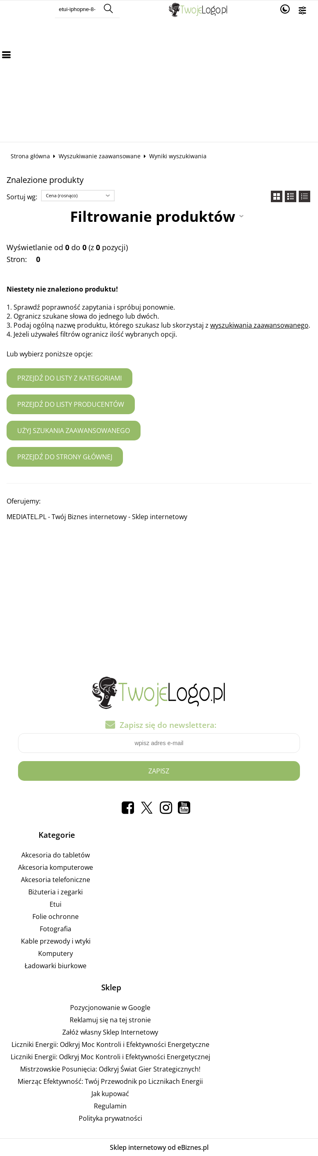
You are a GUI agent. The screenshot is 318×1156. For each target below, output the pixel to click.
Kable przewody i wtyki (56, 941)
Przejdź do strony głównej (64, 456)
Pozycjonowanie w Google (110, 1007)
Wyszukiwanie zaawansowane (100, 156)
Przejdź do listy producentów (70, 404)
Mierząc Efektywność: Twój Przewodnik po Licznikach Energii (110, 1081)
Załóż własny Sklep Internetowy (110, 1032)
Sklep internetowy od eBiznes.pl (159, 1147)
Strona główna (30, 156)
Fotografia (55, 928)
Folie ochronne (55, 916)
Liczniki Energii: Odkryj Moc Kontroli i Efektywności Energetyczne (110, 1044)
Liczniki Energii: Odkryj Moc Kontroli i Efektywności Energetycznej (110, 1056)
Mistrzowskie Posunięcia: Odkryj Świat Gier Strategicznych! (110, 1069)
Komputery (55, 953)
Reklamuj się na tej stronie (110, 1019)
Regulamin (110, 1105)
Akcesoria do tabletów (55, 855)
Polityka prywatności (110, 1118)
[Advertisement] (159, 80)
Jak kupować (110, 1093)
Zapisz (158, 770)
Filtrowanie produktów (152, 216)
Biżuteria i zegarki (55, 891)
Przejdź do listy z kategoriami (69, 378)
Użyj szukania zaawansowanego (73, 430)
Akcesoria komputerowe (55, 867)
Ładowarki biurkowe (55, 965)
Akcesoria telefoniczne (55, 879)
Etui (55, 904)
